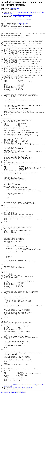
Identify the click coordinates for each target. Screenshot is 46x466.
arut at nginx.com (15, 8)
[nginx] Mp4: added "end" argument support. (21, 15)
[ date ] (15, 16)
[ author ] (30, 16)
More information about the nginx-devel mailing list (13, 464)
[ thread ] (20, 16)
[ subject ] (24, 16)
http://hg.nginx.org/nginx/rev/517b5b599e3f (19, 20)
